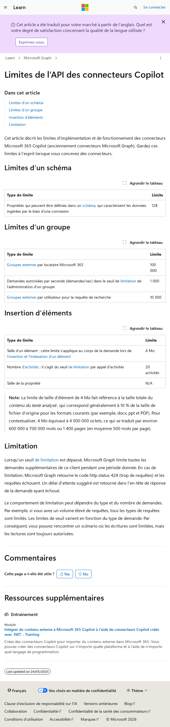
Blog (128, 703)
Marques (88, 719)
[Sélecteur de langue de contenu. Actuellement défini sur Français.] (16, 690)
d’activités (30, 366)
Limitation (17, 124)
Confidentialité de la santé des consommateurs (108, 711)
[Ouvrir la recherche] (135, 7)
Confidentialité (46, 711)
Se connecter (154, 7)
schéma (88, 205)
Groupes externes (21, 264)
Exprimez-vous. (32, 42)
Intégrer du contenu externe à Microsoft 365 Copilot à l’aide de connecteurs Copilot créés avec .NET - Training (81, 632)
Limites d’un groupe (25, 109)
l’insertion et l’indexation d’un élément (39, 356)
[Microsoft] (85, 7)
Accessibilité (60, 719)
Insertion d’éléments (26, 117)
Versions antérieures (101, 703)
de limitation (78, 366)
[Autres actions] (161, 58)
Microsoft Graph (38, 57)
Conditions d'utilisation (23, 719)
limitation (128, 280)
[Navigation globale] (5, 7)
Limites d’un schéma (26, 102)
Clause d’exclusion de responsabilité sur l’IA (40, 703)
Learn (10, 57)
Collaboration (15, 711)
